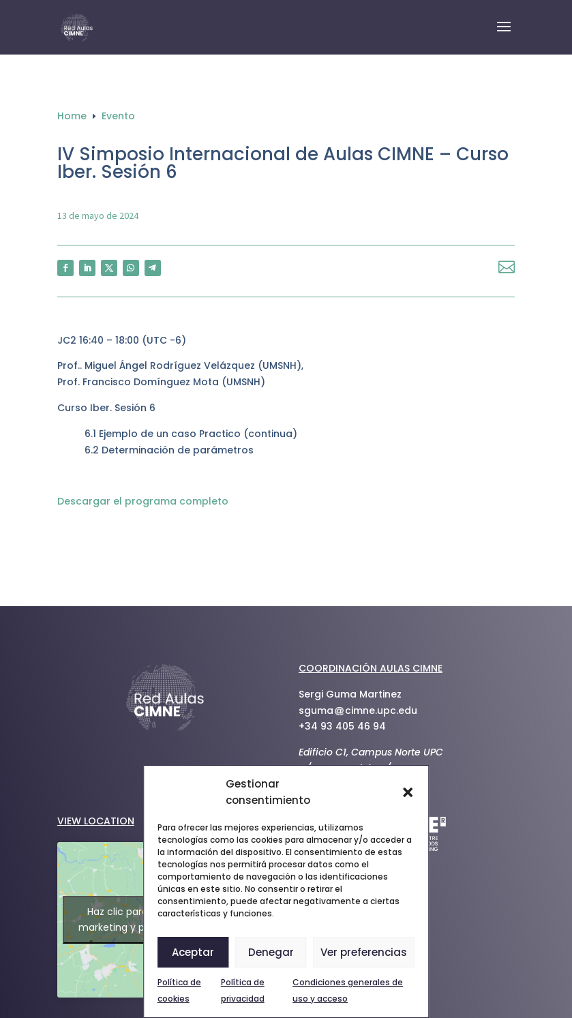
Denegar (271, 952)
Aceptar (193, 952)
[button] (408, 792)
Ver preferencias (363, 952)
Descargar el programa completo (142, 501)
